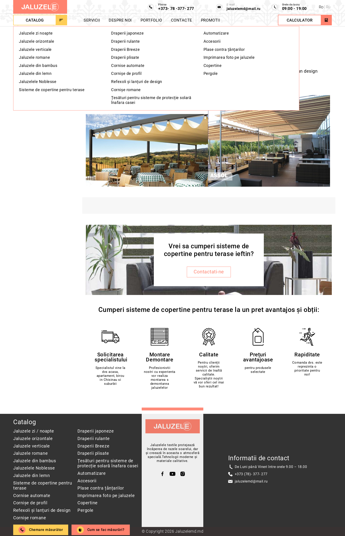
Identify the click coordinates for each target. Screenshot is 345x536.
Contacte (181, 20)
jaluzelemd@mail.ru (251, 481)
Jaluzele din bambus (34, 460)
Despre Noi (120, 20)
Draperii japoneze (95, 431)
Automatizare (91, 473)
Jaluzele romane (30, 453)
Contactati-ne (209, 273)
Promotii (210, 20)
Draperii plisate (93, 453)
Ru (328, 7)
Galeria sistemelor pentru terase (42, 100)
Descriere (25, 62)
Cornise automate (31, 495)
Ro (321, 7)
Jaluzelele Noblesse (34, 468)
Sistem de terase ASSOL (41, 87)
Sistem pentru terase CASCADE (37, 75)
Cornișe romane (29, 517)
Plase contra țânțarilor (100, 488)
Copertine (87, 502)
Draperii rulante (93, 438)
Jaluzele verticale (31, 446)
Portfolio (151, 20)
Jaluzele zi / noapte (33, 431)
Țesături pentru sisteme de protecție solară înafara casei (107, 463)
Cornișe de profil (30, 502)
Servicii (92, 20)
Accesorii (87, 480)
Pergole (85, 510)
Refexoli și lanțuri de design (42, 510)
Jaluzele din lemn (31, 475)
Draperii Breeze (93, 446)
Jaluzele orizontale (33, 438)
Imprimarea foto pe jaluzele (106, 495)
